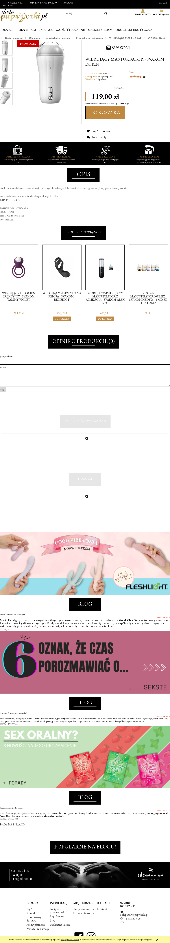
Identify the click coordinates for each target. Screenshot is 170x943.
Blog (52, 921)
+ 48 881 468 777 (130, 920)
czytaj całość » (163, 617)
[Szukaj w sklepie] (83, 13)
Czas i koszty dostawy (33, 919)
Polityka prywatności (57, 910)
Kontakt (31, 913)
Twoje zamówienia (83, 909)
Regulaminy (57, 916)
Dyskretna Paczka (60, 925)
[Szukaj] (106, 13)
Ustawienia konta (83, 913)
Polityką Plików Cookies (70, 939)
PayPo (29, 909)
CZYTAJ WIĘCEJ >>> (9, 629)
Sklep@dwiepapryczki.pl (134, 914)
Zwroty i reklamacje (37, 929)
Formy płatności (35, 925)
